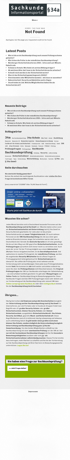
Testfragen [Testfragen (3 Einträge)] (8, 159)
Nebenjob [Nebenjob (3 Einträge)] (27, 146)
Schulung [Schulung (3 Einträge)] (36, 153)
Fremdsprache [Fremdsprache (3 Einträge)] (36, 143)
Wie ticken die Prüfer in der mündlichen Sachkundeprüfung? (33, 60)
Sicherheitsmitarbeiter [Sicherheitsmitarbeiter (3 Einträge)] (37, 156)
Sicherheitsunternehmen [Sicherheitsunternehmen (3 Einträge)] (52, 156)
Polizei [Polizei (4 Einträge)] (47, 146)
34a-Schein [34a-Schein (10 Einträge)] (33, 137)
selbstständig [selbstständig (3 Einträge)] (53, 153)
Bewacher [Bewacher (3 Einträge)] (8, 141)
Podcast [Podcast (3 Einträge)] (40, 146)
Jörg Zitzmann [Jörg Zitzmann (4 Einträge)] (14, 146)
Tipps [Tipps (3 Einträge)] (15, 159)
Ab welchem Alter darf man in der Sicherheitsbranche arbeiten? (34, 70)
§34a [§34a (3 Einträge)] (62, 159)
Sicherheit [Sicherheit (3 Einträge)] (8, 156)
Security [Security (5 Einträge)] (43, 153)
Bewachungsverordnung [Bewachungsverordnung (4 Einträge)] (44, 141)
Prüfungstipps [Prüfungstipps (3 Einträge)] (26, 149)
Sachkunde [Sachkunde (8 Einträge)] (38, 148)
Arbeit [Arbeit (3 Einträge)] (50, 138)
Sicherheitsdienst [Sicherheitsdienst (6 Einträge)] (21, 156)
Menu (34, 20)
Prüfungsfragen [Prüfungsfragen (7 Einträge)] (13, 149)
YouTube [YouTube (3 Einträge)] (50, 159)
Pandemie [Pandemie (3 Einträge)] (34, 146)
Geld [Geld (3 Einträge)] (42, 143)
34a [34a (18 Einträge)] (8, 137)
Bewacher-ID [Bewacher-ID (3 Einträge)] (16, 141)
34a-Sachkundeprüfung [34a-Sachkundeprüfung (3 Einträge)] (19, 138)
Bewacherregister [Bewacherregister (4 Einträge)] (27, 141)
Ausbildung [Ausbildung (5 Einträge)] (58, 138)
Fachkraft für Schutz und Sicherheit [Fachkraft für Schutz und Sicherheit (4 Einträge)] (17, 143)
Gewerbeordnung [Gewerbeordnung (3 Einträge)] (50, 143)
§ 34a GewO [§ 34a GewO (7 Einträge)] (10, 161)
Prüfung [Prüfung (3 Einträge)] (53, 146)
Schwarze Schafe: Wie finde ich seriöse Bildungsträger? (31, 68)
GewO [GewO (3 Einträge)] (58, 143)
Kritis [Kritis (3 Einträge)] (22, 146)
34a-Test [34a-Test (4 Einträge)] (44, 138)
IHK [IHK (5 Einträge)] (62, 143)
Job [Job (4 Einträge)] (6, 146)
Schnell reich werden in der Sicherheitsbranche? (28, 73)
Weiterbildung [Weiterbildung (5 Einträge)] (33, 159)
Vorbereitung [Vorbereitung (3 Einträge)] (22, 159)
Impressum (33, 391)
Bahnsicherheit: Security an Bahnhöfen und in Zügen (29, 80)
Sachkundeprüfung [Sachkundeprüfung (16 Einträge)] (19, 152)
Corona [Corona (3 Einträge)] (56, 141)
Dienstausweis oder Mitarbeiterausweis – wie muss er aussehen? (35, 78)
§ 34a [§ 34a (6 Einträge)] (57, 159)
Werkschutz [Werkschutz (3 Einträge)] (43, 159)
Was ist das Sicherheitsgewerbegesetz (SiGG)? (27, 75)
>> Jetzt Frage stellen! (17, 368)
